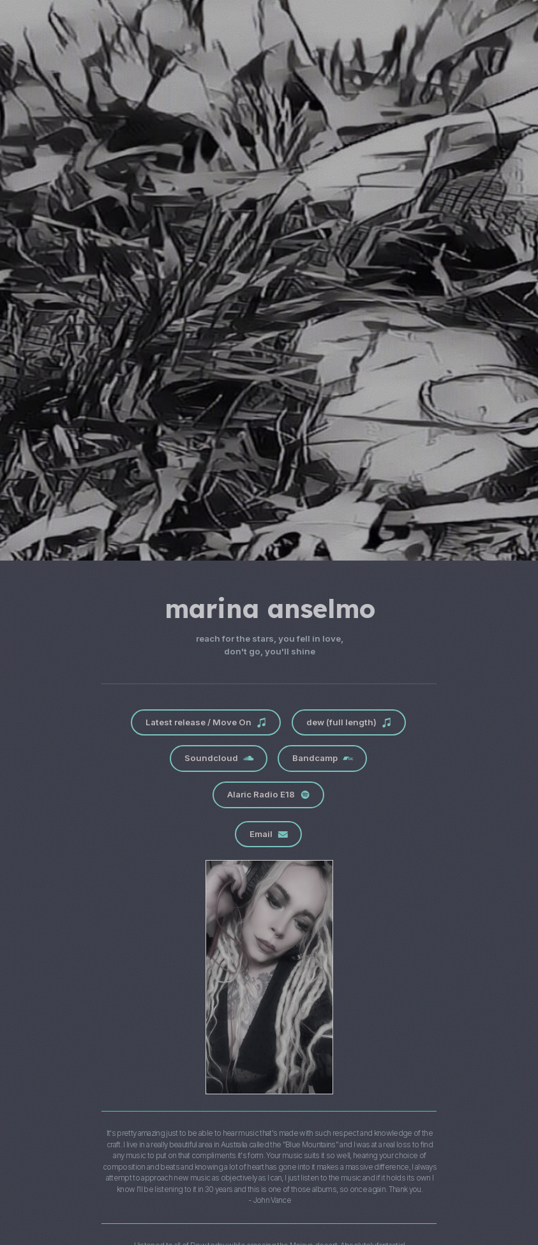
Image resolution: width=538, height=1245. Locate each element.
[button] (204, 722)
